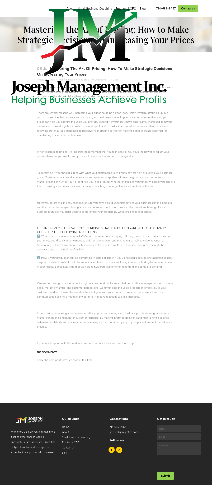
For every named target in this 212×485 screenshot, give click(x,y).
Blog (64, 453)
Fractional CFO (70, 442)
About (65, 432)
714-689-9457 (166, 8)
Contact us (188, 8)
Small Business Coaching (76, 437)
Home (65, 427)
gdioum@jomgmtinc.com (124, 432)
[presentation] (183, 462)
